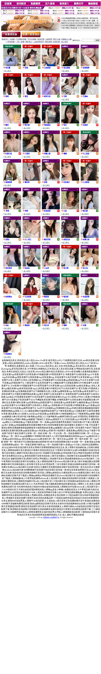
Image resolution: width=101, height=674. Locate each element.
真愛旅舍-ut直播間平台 (51, 517)
